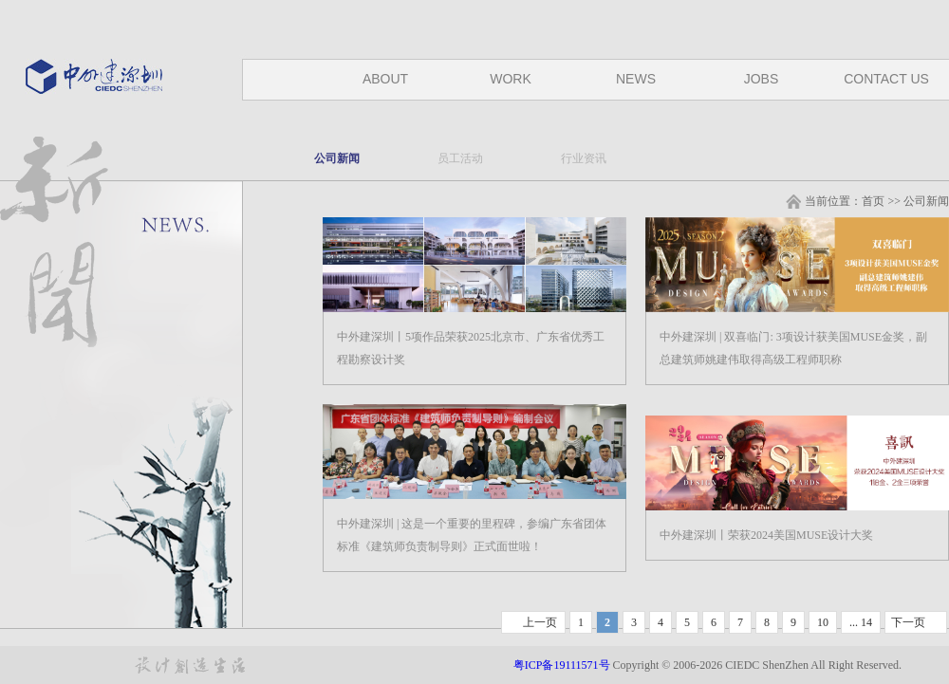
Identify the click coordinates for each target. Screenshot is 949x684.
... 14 (860, 622)
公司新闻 (337, 158)
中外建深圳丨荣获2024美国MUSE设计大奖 (766, 535)
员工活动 (460, 158)
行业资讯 (583, 158)
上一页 (540, 622)
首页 (873, 201)
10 (822, 622)
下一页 (908, 622)
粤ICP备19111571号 (563, 665)
